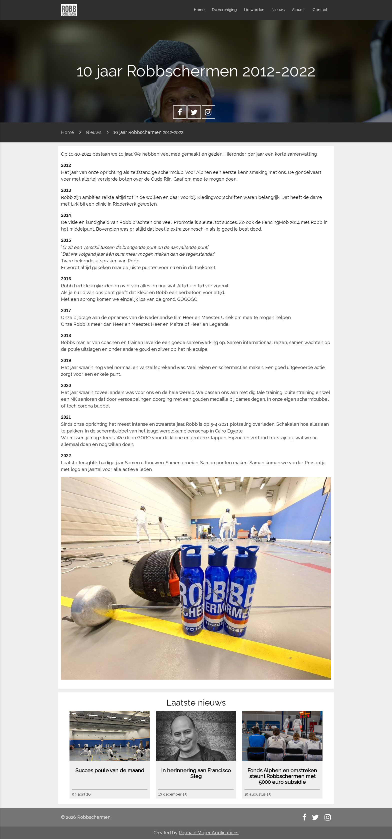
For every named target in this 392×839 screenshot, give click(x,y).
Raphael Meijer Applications (208, 832)
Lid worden (254, 9)
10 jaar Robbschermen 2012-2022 (148, 132)
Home (199, 9)
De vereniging (224, 9)
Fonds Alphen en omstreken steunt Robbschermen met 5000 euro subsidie (282, 776)
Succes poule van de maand (109, 770)
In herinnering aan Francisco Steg (196, 773)
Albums (298, 9)
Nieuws (278, 9)
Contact (320, 9)
